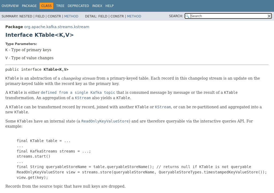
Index (97, 6)
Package (29, 6)
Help (109, 6)
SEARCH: (176, 16)
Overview (10, 6)
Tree (60, 6)
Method (71, 16)
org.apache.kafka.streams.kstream (56, 27)
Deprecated (78, 6)
